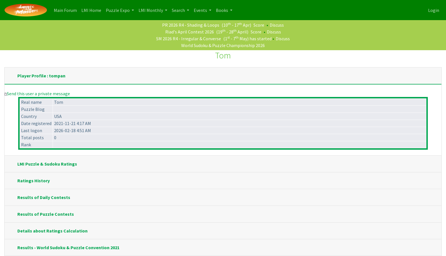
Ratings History (33, 180)
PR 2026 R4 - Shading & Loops (190, 25)
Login (433, 10)
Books (222, 10)
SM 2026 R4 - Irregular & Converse (188, 38)
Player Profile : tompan (41, 76)
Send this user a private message (38, 93)
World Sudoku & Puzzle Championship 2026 (223, 45)
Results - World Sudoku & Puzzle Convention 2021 (68, 247)
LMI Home (92, 10)
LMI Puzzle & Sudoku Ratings (47, 164)
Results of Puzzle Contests (45, 214)
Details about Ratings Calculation (52, 231)
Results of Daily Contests (43, 197)
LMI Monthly (151, 10)
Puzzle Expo (118, 10)
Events (201, 10)
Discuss (277, 25)
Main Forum (66, 10)
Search (179, 10)
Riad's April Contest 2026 (189, 32)
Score (258, 25)
